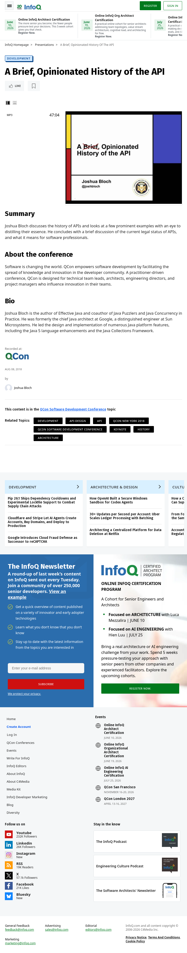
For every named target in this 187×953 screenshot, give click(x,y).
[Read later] (34, 86)
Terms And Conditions (164, 937)
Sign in (172, 6)
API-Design (78, 421)
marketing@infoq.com (20, 943)
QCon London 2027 (119, 799)
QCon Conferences (20, 742)
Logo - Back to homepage (29, 5)
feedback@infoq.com (19, 930)
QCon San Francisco (120, 787)
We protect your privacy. (24, 694)
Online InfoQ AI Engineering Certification (116, 772)
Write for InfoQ (18, 758)
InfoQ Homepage (17, 45)
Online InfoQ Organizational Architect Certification (116, 750)
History (144, 429)
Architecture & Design (114, 487)
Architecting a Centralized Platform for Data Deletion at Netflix (125, 532)
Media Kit (13, 789)
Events (11, 750)
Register (150, 6)
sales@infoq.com (56, 930)
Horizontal (15, 103)
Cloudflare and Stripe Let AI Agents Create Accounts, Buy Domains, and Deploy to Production (42, 522)
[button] (46, 684)
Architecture (48, 438)
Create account (19, 726)
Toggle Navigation (9, 6)
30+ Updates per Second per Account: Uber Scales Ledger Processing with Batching (125, 516)
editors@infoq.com (98, 930)
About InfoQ (16, 774)
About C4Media (18, 781)
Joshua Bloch (23, 388)
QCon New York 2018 (129, 421)
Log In (12, 734)
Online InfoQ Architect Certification (114, 729)
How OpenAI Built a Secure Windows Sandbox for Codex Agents (118, 500)
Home (11, 719)
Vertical (8, 103)
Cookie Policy (135, 941)
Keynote (120, 429)
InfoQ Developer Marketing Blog (27, 801)
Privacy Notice (136, 937)
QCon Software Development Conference (73, 409)
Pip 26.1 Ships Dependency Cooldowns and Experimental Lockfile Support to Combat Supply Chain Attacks (42, 502)
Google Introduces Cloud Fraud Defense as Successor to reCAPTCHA (42, 540)
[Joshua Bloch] (8, 388)
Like (18, 86)
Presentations (44, 45)
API (99, 421)
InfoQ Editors (16, 766)
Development (18, 58)
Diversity (13, 812)
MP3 (9, 115)
